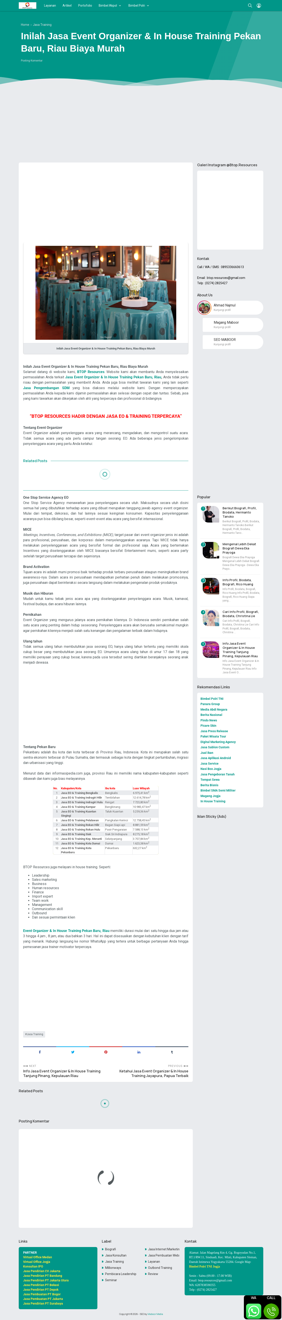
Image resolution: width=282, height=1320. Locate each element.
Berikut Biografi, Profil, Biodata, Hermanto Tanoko (240, 512)
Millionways (113, 1268)
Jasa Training (35, 1034)
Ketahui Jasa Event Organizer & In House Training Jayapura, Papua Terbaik (153, 1073)
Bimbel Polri (136, 5)
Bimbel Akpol (108, 5)
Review (153, 1274)
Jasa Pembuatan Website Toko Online (163, 1255)
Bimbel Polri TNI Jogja (204, 1266)
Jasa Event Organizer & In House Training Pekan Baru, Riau (113, 377)
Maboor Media (155, 1314)
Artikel (67, 5)
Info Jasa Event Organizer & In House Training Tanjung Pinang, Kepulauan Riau (61, 1073)
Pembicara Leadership (120, 1274)
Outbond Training (160, 1268)
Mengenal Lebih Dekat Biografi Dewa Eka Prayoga (239, 548)
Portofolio (85, 5)
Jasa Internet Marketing (163, 1249)
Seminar (111, 1280)
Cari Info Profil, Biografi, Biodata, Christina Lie (241, 614)
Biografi (110, 1249)
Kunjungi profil (222, 310)
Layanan (50, 5)
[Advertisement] (141, 125)
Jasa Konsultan (115, 1255)
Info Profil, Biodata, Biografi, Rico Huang (238, 582)
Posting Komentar (32, 60)
